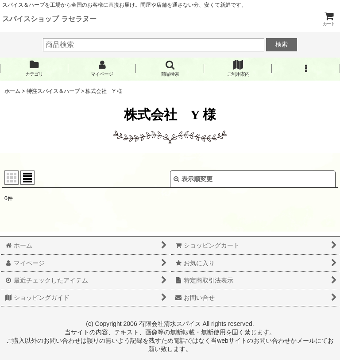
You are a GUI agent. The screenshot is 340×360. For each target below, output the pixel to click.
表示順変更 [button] (193, 178)
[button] (170, 68)
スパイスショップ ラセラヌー (49, 19)
